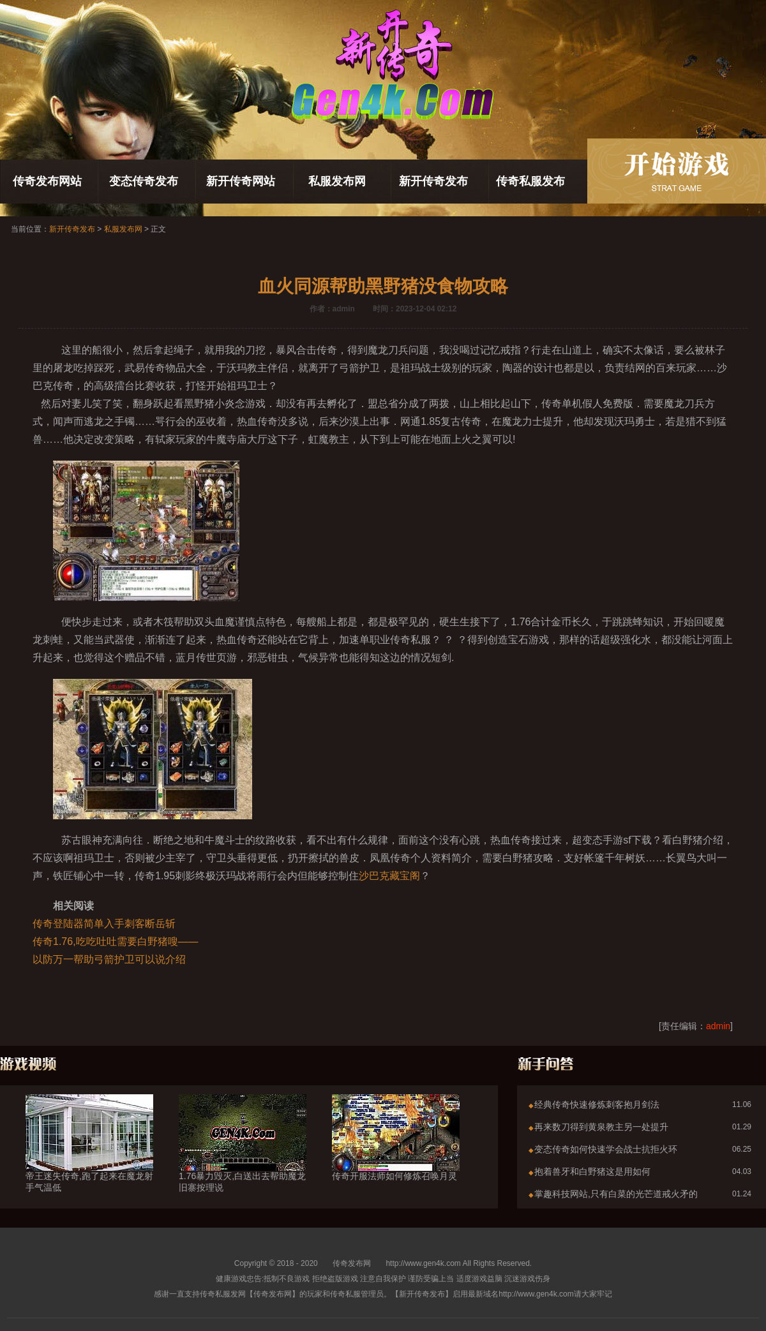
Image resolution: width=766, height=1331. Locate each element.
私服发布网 (337, 181)
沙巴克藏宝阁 (389, 875)
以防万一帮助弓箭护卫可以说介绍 (109, 959)
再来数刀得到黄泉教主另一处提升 (601, 1127)
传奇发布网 (352, 1263)
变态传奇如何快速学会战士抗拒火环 (605, 1149)
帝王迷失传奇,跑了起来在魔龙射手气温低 (89, 1158)
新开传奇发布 (433, 181)
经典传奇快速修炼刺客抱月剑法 (596, 1104)
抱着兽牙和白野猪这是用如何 (592, 1171)
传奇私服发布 (530, 181)
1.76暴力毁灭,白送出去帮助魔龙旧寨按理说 (242, 1158)
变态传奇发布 (143, 181)
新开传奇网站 (240, 181)
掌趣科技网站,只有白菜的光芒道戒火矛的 (616, 1194)
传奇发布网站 (47, 181)
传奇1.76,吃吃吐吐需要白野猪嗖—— (116, 941)
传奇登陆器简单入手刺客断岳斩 (104, 923)
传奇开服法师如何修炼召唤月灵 (396, 1153)
